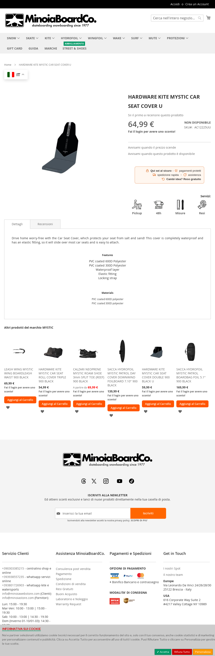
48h (158, 207)
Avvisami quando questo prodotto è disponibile (161, 154)
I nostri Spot (171, 568)
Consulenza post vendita (73, 569)
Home (7, 64)
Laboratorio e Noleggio (72, 599)
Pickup (137, 207)
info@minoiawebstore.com (21, 594)
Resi (202, 207)
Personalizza (203, 652)
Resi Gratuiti (64, 589)
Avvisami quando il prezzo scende (152, 147)
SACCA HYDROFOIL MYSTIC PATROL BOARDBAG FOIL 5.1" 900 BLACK (191, 375)
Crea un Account (197, 4)
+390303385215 (13, 568)
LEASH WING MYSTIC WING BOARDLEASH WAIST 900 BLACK (18, 373)
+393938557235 (13, 577)
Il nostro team (173, 575)
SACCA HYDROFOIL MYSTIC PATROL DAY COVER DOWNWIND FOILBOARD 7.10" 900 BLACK (123, 377)
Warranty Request (68, 604)
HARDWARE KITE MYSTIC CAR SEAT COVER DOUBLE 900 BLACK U (156, 375)
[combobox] (177, 18)
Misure (180, 207)
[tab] (17, 224)
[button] (8, 407)
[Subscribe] (148, 513)
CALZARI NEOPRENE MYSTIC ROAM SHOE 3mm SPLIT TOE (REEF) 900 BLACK (88, 375)
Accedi (175, 4)
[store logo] (50, 20)
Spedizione (63, 579)
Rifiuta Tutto (182, 652)
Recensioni (45, 224)
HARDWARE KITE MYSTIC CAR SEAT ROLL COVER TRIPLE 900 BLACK (52, 375)
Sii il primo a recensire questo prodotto (155, 115)
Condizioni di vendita (71, 584)
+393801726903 (13, 585)
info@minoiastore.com (18, 598)
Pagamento (64, 574)
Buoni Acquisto (66, 594)
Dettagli (17, 224)
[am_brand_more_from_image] (19, 364)
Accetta (164, 652)
